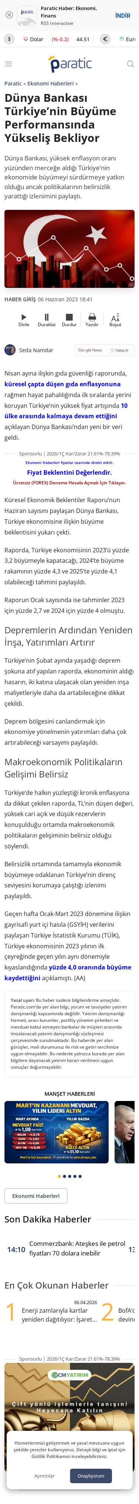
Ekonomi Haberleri (50, 83)
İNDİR (122, 15)
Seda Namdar (36, 350)
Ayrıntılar (44, 1475)
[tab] (59, 1176)
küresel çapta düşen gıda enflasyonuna (62, 384)
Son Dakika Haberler (47, 1219)
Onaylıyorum (90, 1476)
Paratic (13, 83)
